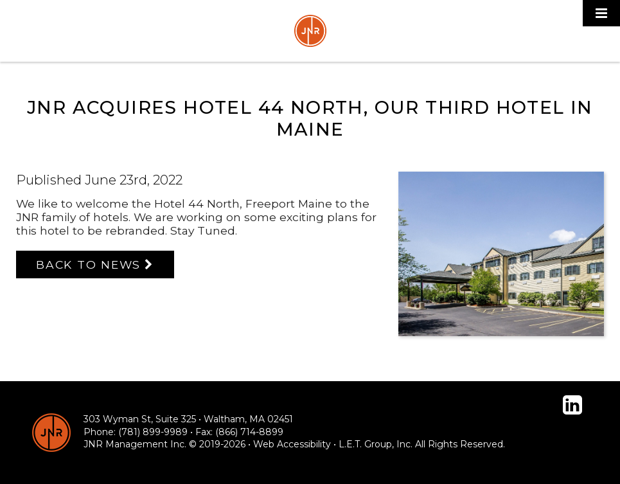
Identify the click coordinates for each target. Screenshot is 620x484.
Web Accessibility (292, 444)
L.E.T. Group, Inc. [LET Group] (375, 444)
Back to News (88, 264)
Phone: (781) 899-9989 (136, 432)
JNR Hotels (310, 31)
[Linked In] (572, 405)
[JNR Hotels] (51, 432)
